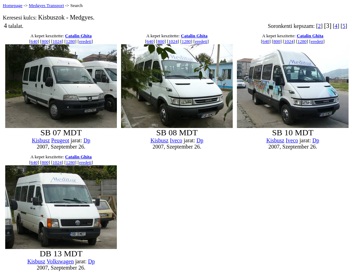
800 (45, 41)
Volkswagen (60, 261)
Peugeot (60, 140)
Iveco (176, 140)
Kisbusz (41, 140)
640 (34, 41)
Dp (86, 140)
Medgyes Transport (46, 5)
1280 (70, 41)
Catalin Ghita (78, 35)
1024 (57, 41)
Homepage (12, 5)
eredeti (85, 41)
